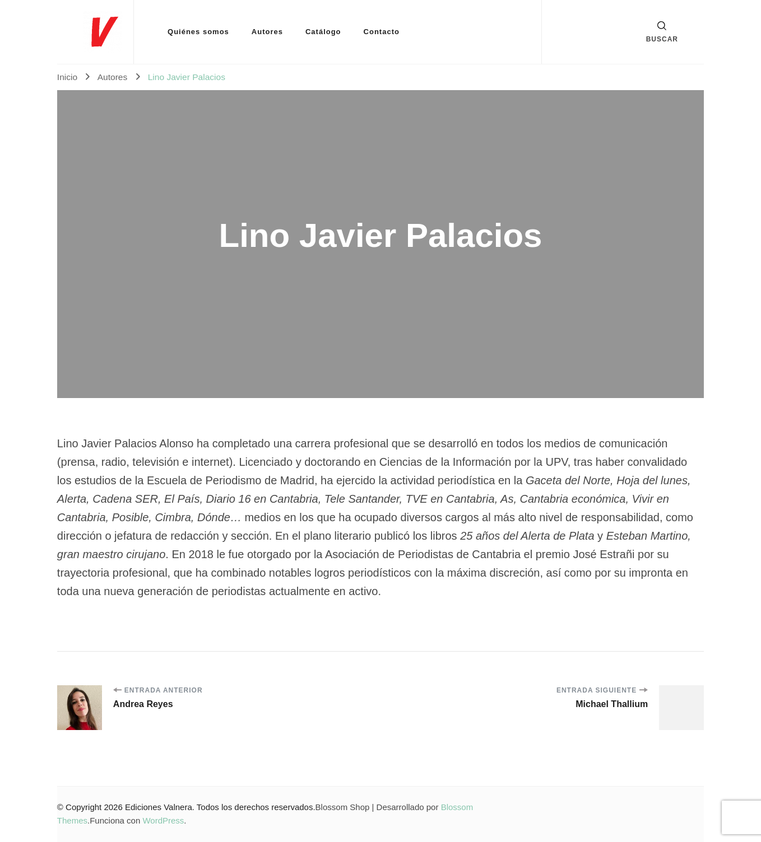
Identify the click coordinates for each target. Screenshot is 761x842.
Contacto (382, 31)
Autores (267, 31)
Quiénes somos (198, 31)
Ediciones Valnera (158, 807)
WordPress (163, 820)
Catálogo (323, 31)
